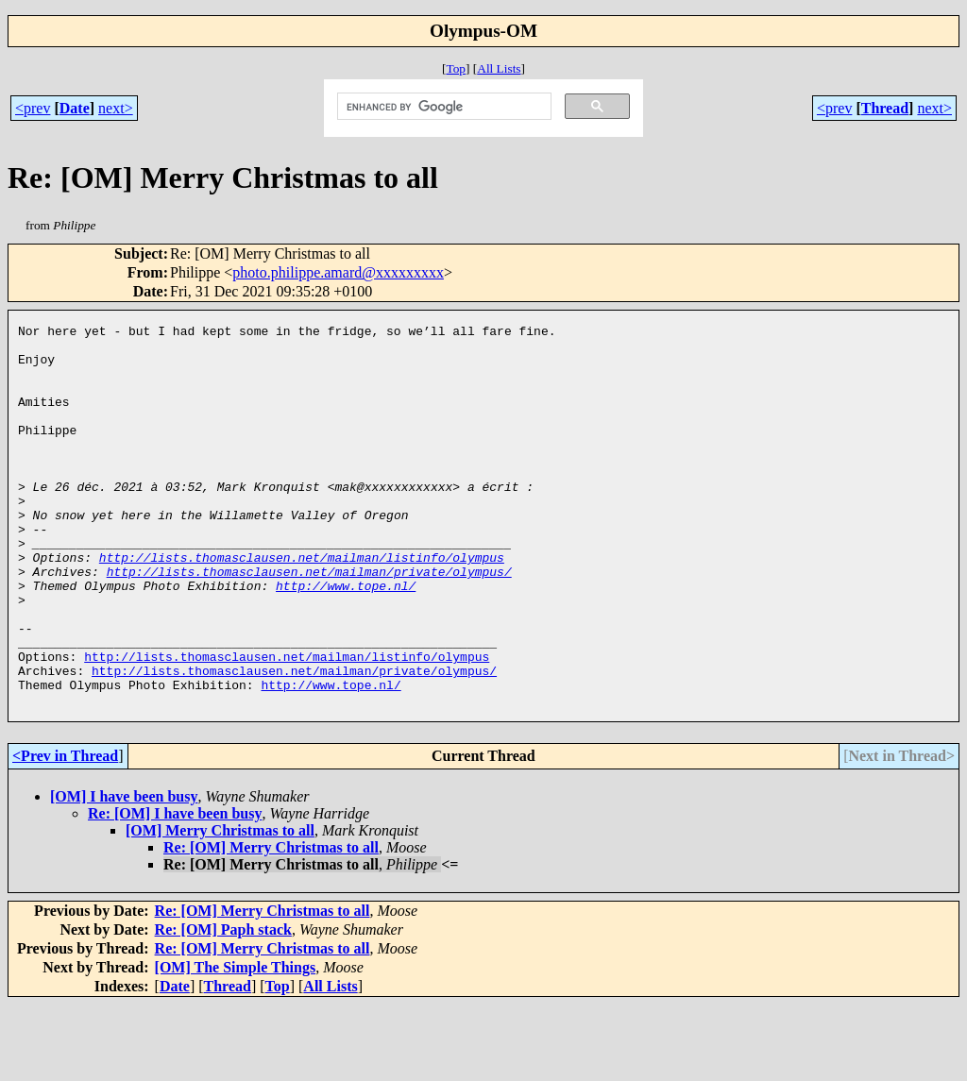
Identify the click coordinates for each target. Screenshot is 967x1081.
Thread (884, 108)
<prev (32, 108)
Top (456, 68)
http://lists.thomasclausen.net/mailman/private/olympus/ (309, 622)
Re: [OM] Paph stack (223, 1006)
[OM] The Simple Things (235, 1044)
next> (115, 108)
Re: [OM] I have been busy (175, 890)
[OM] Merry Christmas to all (220, 907)
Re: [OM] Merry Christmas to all (271, 924)
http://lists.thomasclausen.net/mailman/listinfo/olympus (301, 605)
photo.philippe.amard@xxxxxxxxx (338, 272)
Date (74, 108)
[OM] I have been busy (123, 873)
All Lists (498, 68)
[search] (442, 106)
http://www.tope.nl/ (346, 639)
